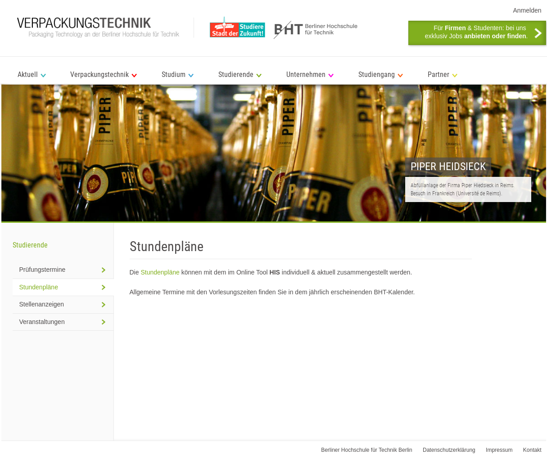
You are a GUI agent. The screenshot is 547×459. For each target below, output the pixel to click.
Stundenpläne (159, 272)
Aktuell (28, 74)
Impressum (499, 450)
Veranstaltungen (42, 321)
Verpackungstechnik (99, 74)
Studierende (235, 74)
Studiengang (376, 74)
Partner (438, 74)
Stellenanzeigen (41, 304)
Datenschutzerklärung (449, 450)
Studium (173, 74)
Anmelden (527, 10)
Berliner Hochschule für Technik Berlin (366, 450)
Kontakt (532, 450)
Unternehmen (305, 74)
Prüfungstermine (42, 269)
